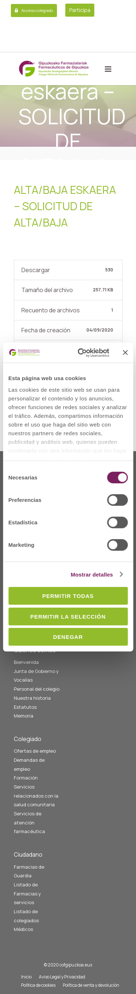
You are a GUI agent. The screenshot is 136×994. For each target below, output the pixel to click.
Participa (79, 10)
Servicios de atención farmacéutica (29, 822)
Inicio (26, 977)
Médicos (23, 929)
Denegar (68, 637)
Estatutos (25, 707)
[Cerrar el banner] (125, 352)
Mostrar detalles (92, 574)
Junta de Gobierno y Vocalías (36, 675)
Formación (26, 777)
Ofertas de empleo (35, 751)
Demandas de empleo (29, 764)
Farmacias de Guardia (29, 871)
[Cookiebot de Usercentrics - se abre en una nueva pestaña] (81, 352)
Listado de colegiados (26, 916)
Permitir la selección (68, 616)
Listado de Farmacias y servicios (27, 893)
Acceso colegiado (37, 10)
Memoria (23, 715)
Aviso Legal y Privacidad (62, 977)
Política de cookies (38, 985)
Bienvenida (26, 662)
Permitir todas (68, 596)
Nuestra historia (32, 698)
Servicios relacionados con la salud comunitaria (36, 795)
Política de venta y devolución (91, 985)
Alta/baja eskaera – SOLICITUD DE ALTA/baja (65, 206)
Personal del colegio (36, 689)
